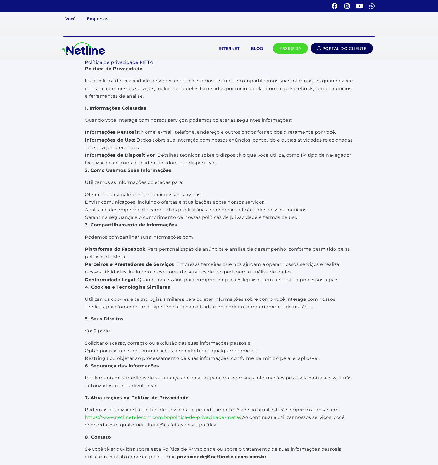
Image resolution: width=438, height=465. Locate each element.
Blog (257, 48)
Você (70, 18)
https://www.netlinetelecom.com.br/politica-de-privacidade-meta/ (162, 417)
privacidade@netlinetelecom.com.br (222, 456)
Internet (229, 48)
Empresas (97, 18)
